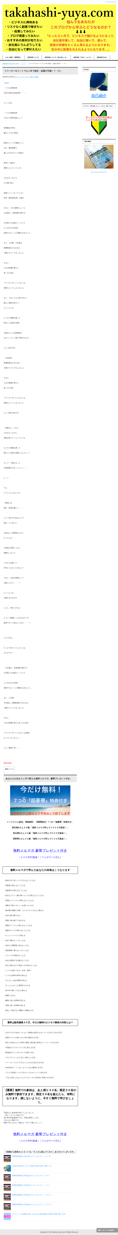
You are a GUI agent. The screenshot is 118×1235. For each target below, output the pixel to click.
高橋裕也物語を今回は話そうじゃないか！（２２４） (32, 1195)
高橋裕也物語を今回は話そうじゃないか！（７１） (31, 1185)
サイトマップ (111, 1)
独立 (31, 77)
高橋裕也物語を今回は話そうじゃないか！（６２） (31, 1175)
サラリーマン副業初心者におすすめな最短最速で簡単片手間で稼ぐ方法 (38, 1214)
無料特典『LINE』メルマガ (82, 57)
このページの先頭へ (107, 1230)
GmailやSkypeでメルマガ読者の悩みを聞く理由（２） (32, 1166)
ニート (17, 77)
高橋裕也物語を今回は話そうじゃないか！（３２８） (32, 1156)
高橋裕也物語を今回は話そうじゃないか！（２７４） (32, 1204)
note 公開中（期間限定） (13, 57)
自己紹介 (98, 96)
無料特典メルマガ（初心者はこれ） (56, 57)
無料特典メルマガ (33, 57)
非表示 (11, 769)
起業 (36, 77)
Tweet (6, 83)
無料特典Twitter (102, 57)
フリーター (25, 77)
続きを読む (8, 763)
